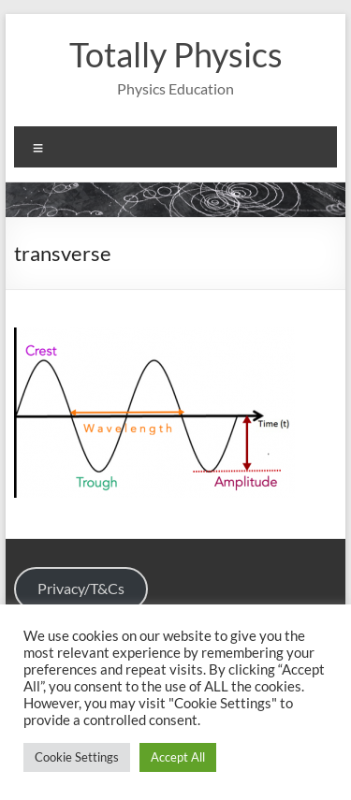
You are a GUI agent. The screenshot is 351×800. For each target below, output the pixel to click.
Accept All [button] (178, 756)
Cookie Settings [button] (77, 756)
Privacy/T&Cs (80, 588)
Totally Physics (176, 54)
